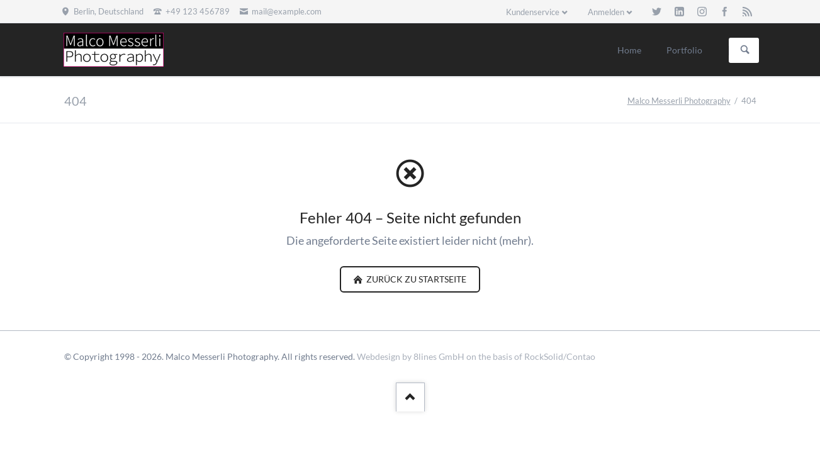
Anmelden (606, 12)
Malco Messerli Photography (679, 101)
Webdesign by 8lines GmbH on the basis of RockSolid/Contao (476, 356)
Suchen (745, 50)
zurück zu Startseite (415, 279)
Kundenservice (532, 12)
